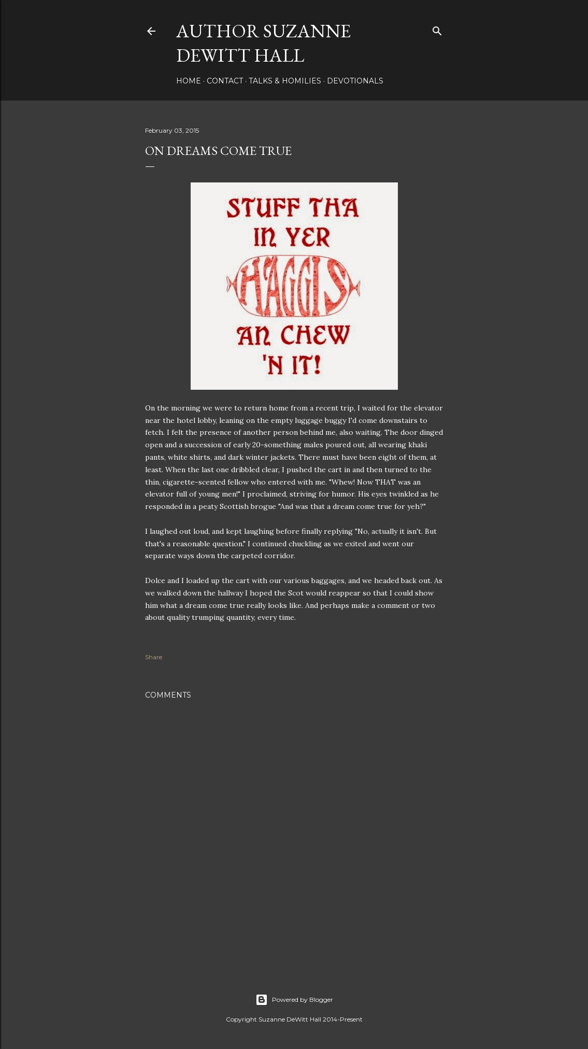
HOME (188, 81)
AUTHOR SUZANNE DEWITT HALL (263, 43)
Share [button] (153, 657)
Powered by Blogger (294, 1000)
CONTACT (225, 81)
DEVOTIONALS (355, 81)
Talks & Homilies (285, 81)
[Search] (437, 29)
